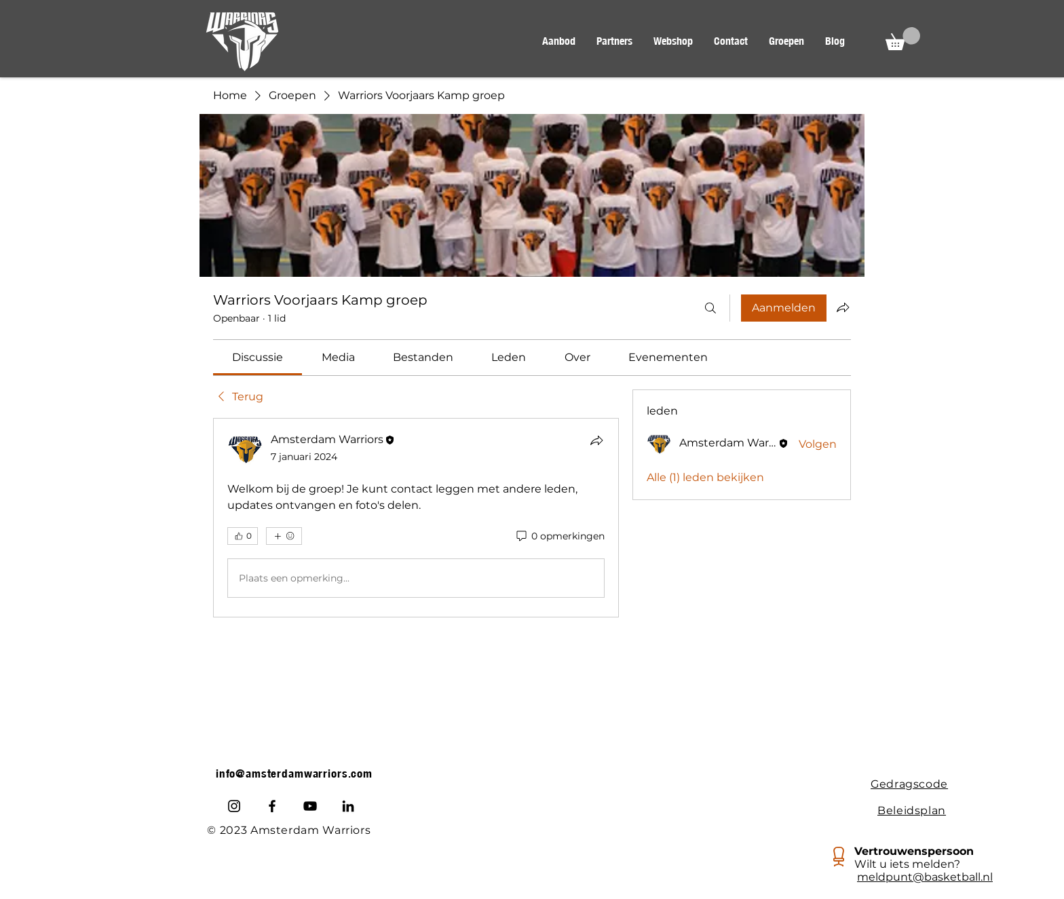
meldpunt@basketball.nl (925, 877)
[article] (416, 517)
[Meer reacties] (284, 536)
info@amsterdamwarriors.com (294, 773)
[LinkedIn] (348, 806)
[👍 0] (242, 536)
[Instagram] (234, 806)
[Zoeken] (710, 308)
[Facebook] (272, 806)
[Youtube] (310, 806)
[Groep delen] (843, 307)
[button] (558, 41)
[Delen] (596, 440)
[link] (257, 357)
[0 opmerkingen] (559, 536)
